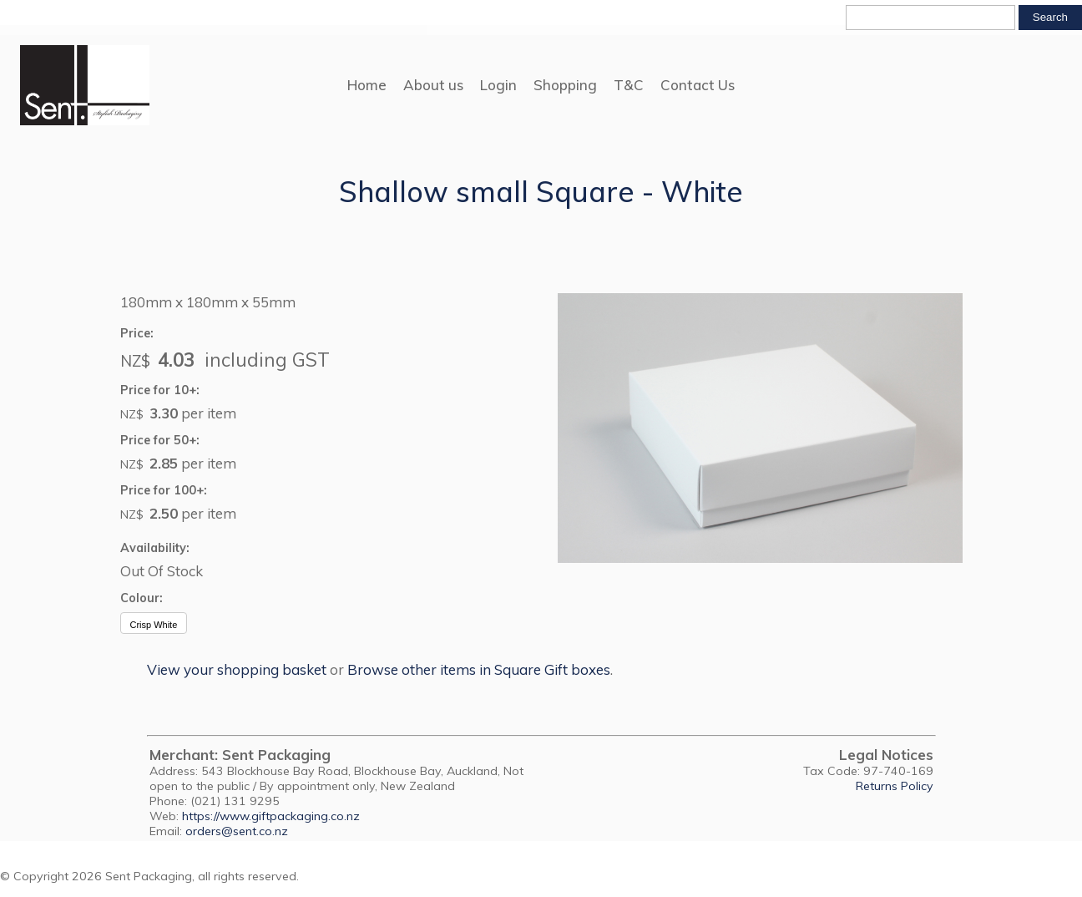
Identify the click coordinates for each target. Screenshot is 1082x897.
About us (433, 85)
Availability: (155, 547)
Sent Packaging (148, 876)
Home (367, 85)
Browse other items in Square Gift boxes (478, 669)
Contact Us (697, 85)
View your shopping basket (236, 669)
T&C (629, 85)
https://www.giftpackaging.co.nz (271, 816)
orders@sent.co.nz (236, 831)
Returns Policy (894, 785)
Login (498, 85)
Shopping (565, 85)
